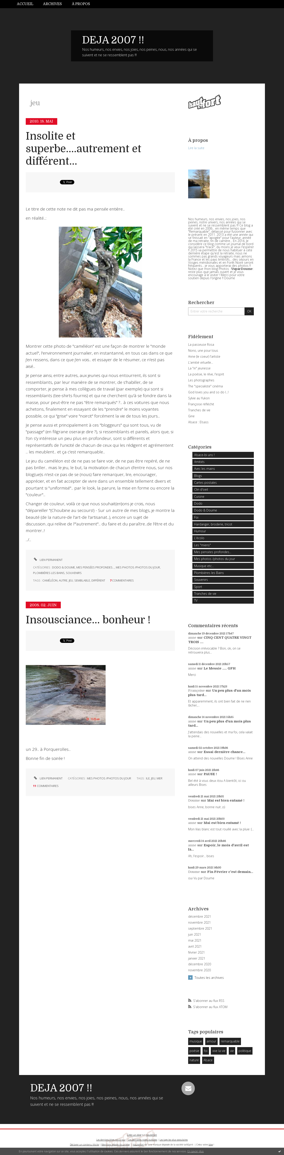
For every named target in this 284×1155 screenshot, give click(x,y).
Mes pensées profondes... (95, 567)
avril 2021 (195, 946)
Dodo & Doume (63, 567)
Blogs (198, 476)
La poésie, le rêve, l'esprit (206, 374)
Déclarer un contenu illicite (84, 1144)
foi (205, 1051)
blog (211, 1144)
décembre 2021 (199, 917)
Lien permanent (48, 560)
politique (245, 1051)
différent (98, 580)
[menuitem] (27, 4)
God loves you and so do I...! (208, 392)
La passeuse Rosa (201, 344)
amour (211, 1041)
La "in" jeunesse (199, 368)
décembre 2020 (199, 964)
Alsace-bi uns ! (204, 455)
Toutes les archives (209, 977)
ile (148, 778)
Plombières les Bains (49, 573)
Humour (200, 531)
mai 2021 (194, 940)
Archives (52, 4)
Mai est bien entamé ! (225, 800)
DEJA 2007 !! (113, 40)
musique (195, 1041)
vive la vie (218, 1051)
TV (195, 600)
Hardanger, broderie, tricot (213, 524)
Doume (194, 800)
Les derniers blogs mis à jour (111, 1139)
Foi (196, 517)
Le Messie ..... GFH (220, 668)
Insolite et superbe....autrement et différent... (83, 148)
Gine (191, 416)
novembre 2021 (199, 923)
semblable (82, 580)
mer (159, 778)
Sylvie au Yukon (199, 398)
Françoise (196, 691)
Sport (198, 587)
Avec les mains (204, 468)
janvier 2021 (196, 958)
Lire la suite (196, 148)
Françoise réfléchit (201, 404)
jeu (71, 580)
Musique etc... (204, 566)
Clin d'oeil (201, 489)
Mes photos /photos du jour (138, 567)
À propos (81, 4)
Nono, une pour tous (203, 350)
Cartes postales (205, 482)
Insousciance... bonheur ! (88, 620)
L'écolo (199, 538)
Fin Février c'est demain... (230, 872)
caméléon (49, 580)
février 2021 (196, 952)
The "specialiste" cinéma (205, 386)
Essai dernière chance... (224, 752)
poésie (194, 1051)
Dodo (198, 503)
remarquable (230, 1041)
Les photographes (201, 380)
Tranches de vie (199, 410)
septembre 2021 (200, 929)
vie (232, 1051)
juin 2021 (194, 934)
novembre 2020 (199, 970)
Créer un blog (134, 1134)
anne (192, 638)
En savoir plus (195, 1151)
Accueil (25, 4)
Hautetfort (151, 1134)
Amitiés (199, 462)
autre (63, 580)
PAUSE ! (210, 774)
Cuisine (199, 496)
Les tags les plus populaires (174, 1139)
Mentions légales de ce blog (115, 1144)
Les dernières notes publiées (142, 1139)
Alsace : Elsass (198, 422)
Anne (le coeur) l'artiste (204, 356)
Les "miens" (202, 545)
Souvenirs (74, 573)
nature (194, 1060)
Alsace (208, 1060)
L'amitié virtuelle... (200, 362)
